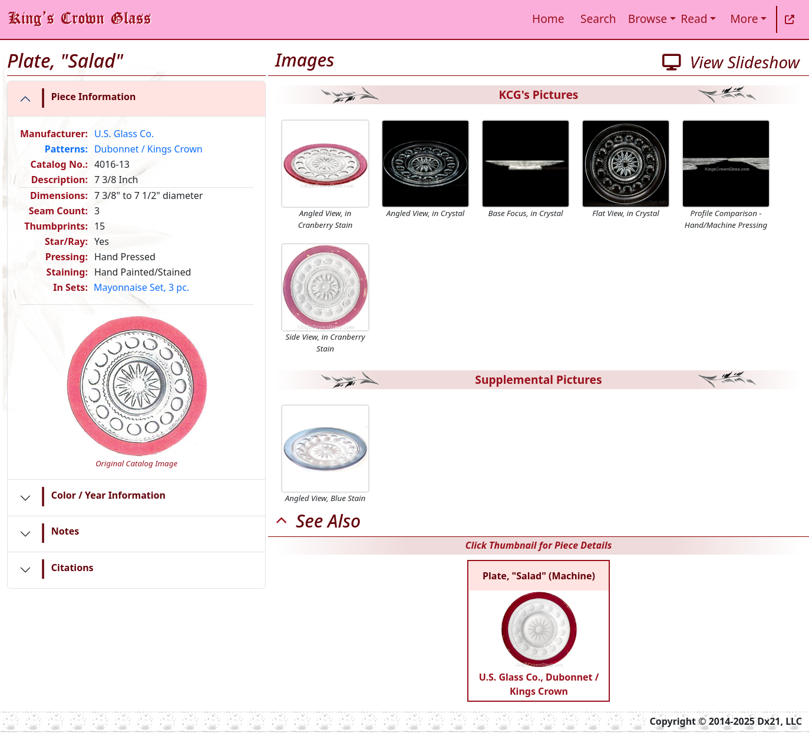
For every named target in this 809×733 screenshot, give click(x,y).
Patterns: (66, 148)
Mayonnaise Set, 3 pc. (141, 287)
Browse (647, 18)
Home (548, 18)
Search (598, 18)
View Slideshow (731, 62)
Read (694, 18)
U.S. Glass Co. (124, 133)
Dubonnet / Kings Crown (148, 148)
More (744, 18)
